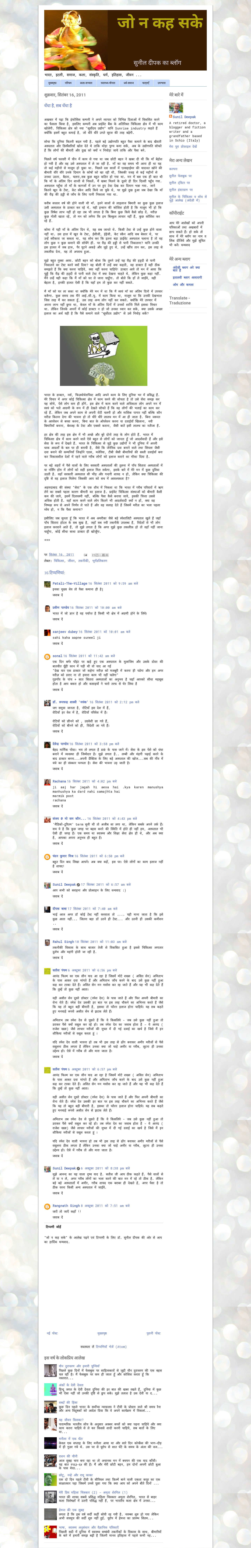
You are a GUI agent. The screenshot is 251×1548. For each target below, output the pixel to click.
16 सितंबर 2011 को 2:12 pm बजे (114, 702)
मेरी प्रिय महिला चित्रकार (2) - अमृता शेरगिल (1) (93, 1492)
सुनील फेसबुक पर (180, 176)
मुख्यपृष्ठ (52, 83)
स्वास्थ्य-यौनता (108, 83)
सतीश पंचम (60, 970)
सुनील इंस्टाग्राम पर (181, 190)
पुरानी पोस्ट (153, 1333)
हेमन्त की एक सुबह (71, 1510)
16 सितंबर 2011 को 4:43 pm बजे (112, 818)
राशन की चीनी (68, 1456)
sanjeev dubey (65, 632)
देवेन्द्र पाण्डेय (60, 744)
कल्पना (173, 169)
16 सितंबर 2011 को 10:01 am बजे (104, 632)
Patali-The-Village (70, 583)
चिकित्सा (59, 561)
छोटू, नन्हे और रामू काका (76, 1475)
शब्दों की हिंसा (68, 1402)
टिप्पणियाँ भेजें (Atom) (111, 1347)
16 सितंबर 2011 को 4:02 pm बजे (92, 781)
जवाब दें (58, 595)
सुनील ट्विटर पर (179, 183)
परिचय (68, 83)
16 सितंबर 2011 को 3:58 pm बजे (94, 744)
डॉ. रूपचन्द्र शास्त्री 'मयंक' (70, 702)
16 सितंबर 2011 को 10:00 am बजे (95, 607)
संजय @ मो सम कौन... (69, 818)
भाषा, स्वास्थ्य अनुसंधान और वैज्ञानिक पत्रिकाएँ (89, 1527)
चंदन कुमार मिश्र (63, 856)
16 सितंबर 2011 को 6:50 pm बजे (99, 856)
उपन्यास (162, 83)
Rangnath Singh (66, 1206)
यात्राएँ (145, 83)
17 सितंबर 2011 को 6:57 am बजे (106, 884)
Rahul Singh (63, 942)
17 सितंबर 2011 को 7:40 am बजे (92, 909)
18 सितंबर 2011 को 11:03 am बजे (101, 942)
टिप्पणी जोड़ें (53, 1227)
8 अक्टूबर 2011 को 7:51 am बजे (105, 1206)
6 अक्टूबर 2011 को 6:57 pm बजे (92, 1069)
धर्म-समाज (129, 83)
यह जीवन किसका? (71, 1420)
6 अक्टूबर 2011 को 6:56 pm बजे (92, 970)
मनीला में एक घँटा (71, 1439)
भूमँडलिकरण (99, 561)
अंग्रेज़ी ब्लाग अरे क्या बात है (186, 268)
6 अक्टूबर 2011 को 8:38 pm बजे (105, 1168)
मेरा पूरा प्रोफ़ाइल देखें (183, 146)
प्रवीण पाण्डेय (61, 607)
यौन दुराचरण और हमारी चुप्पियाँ (79, 1366)
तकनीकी (83, 561)
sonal (57, 656)
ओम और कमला (183, 285)
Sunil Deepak (64, 884)
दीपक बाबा (60, 909)
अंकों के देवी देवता (71, 1385)
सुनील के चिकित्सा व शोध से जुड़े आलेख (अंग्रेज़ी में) (188, 199)
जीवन (71, 561)
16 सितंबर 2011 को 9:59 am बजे (113, 583)
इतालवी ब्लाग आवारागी (187, 277)
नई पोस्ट (52, 1333)
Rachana (59, 781)
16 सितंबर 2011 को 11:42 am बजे (89, 656)
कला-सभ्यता (86, 83)
